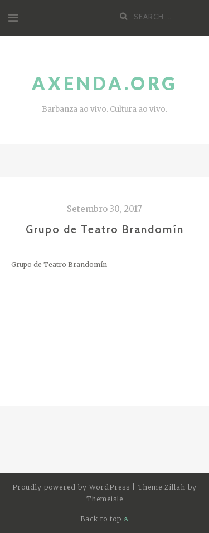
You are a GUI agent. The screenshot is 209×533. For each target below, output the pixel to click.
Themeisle (104, 499)
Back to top (104, 519)
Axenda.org (104, 83)
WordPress (109, 487)
